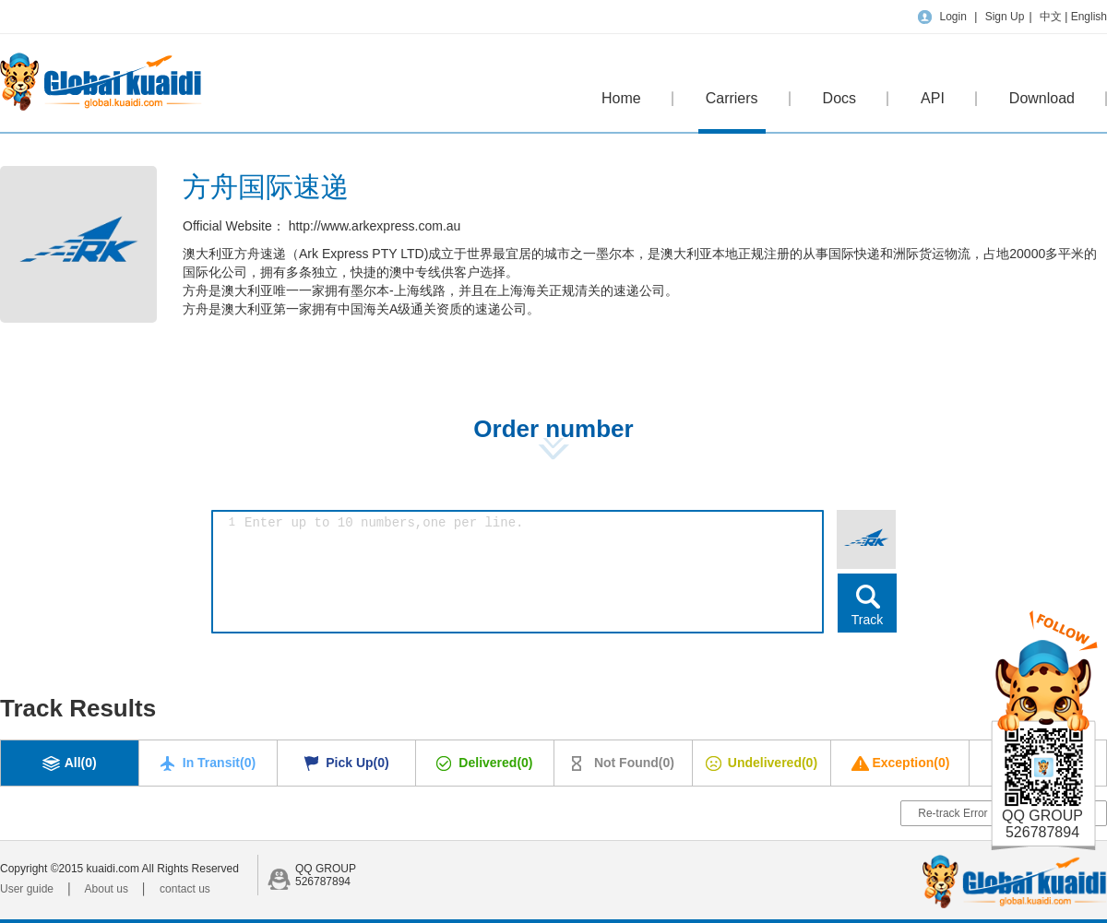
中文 (1052, 16)
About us (106, 888)
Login (952, 16)
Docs (839, 98)
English (1089, 16)
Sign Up (1005, 16)
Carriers (732, 112)
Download (1042, 98)
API (933, 98)
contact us (185, 888)
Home (621, 98)
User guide (27, 888)
